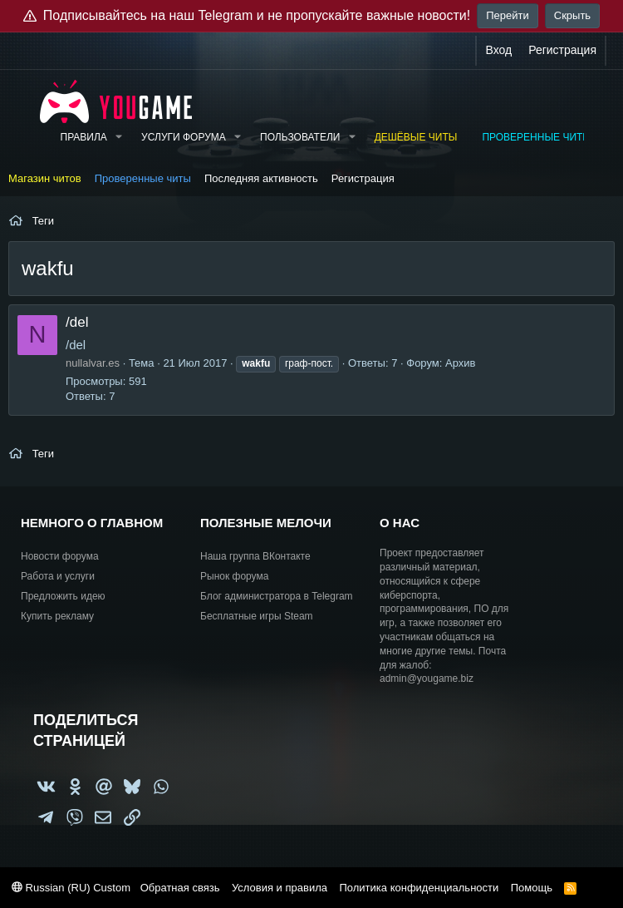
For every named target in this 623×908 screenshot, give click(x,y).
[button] (119, 137)
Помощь (531, 887)
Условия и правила (279, 887)
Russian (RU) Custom (71, 887)
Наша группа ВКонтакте (255, 556)
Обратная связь (180, 887)
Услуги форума (183, 137)
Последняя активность (261, 178)
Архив (460, 363)
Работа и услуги (58, 576)
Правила (84, 137)
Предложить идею (63, 596)
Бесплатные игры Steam (256, 616)
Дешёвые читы (416, 137)
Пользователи (300, 137)
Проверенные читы (536, 137)
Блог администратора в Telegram (276, 596)
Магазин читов (44, 178)
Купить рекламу (57, 616)
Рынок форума (234, 576)
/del (77, 322)
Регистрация (363, 178)
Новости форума (60, 556)
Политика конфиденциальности (418, 887)
